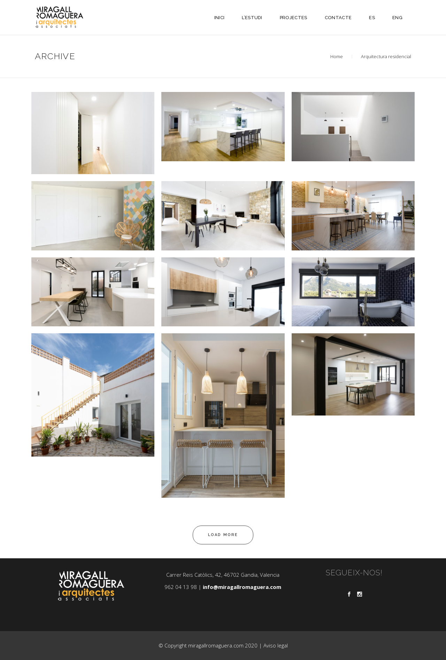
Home (336, 56)
